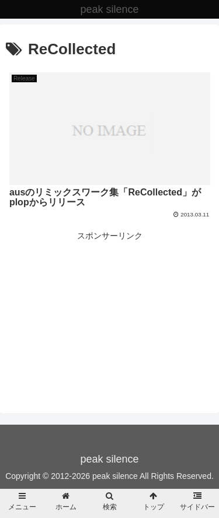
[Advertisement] (109, 301)
